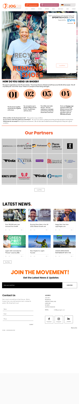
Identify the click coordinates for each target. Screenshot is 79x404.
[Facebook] (49, 321)
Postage (68, 106)
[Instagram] (59, 321)
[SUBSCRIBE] (69, 285)
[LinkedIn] (68, 318)
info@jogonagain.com (59, 310)
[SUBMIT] (31, 324)
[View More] (7, 262)
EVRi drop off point (65, 114)
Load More (39, 190)
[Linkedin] (68, 321)
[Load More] (62, 65)
